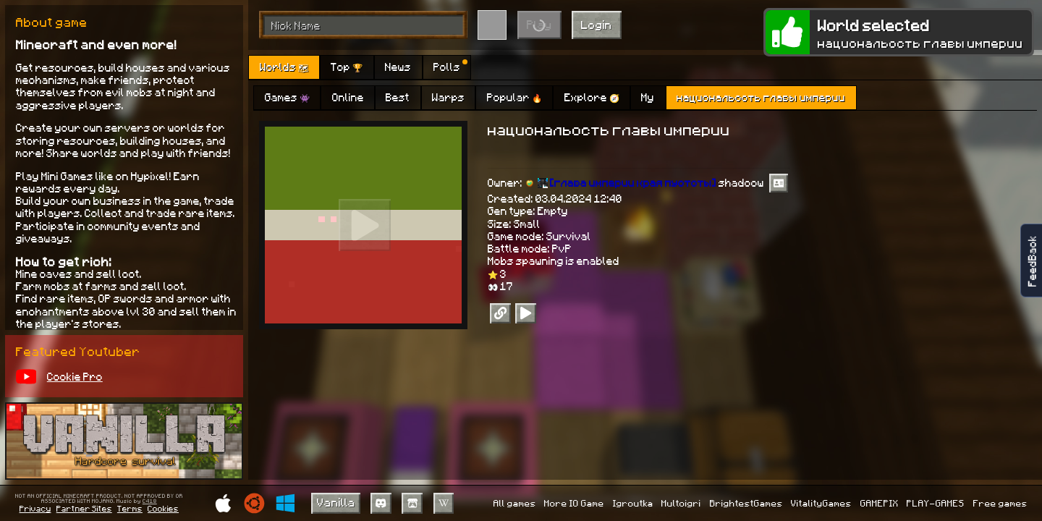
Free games (1000, 503)
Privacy (35, 508)
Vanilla (336, 502)
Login (596, 24)
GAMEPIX (879, 503)
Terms (130, 508)
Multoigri (681, 503)
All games (515, 503)
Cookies (163, 508)
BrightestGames (746, 503)
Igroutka (633, 503)
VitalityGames (821, 503)
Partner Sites (84, 508)
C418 (150, 501)
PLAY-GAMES (936, 503)
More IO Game (574, 503)
